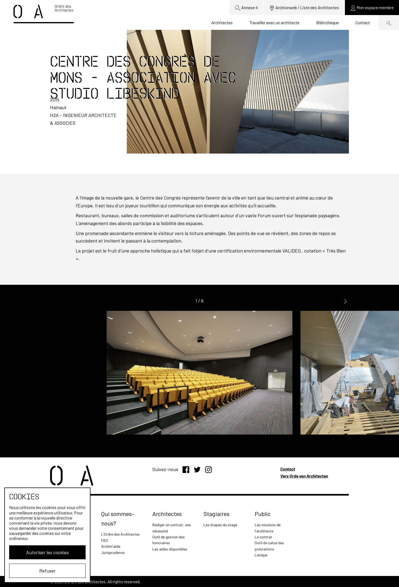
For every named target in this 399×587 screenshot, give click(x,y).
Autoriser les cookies (47, 552)
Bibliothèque (327, 22)
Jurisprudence (112, 552)
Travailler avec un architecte (274, 22)
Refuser (47, 571)
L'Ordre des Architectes (120, 534)
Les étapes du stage (220, 524)
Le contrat (263, 537)
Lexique (261, 555)
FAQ (104, 540)
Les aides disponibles (169, 549)
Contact (362, 22)
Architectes (222, 22)
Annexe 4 (246, 8)
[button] (345, 301)
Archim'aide (110, 546)
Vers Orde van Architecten (304, 475)
